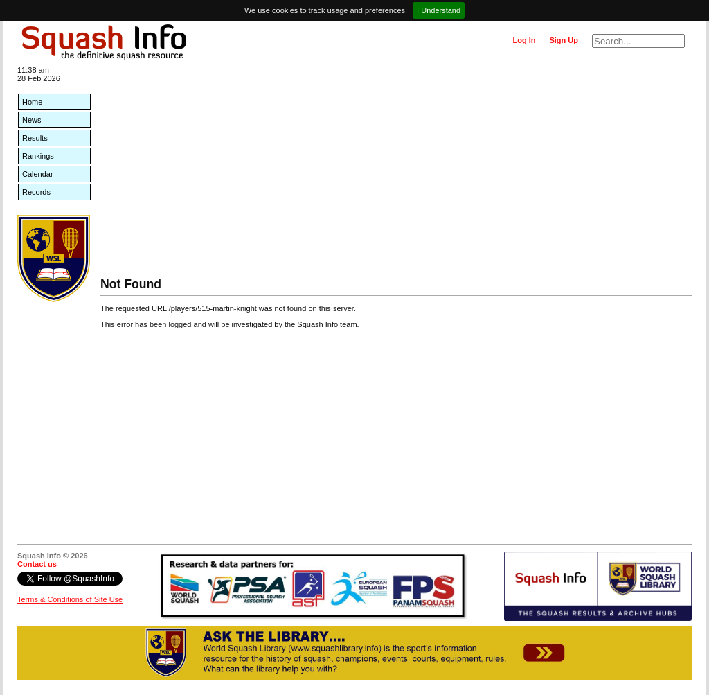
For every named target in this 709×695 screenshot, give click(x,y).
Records (36, 192)
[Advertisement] (396, 173)
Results (35, 138)
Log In (523, 40)
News (32, 120)
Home (32, 102)
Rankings (38, 156)
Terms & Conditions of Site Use (70, 599)
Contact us (37, 564)
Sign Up (563, 40)
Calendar (37, 174)
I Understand (438, 10)
